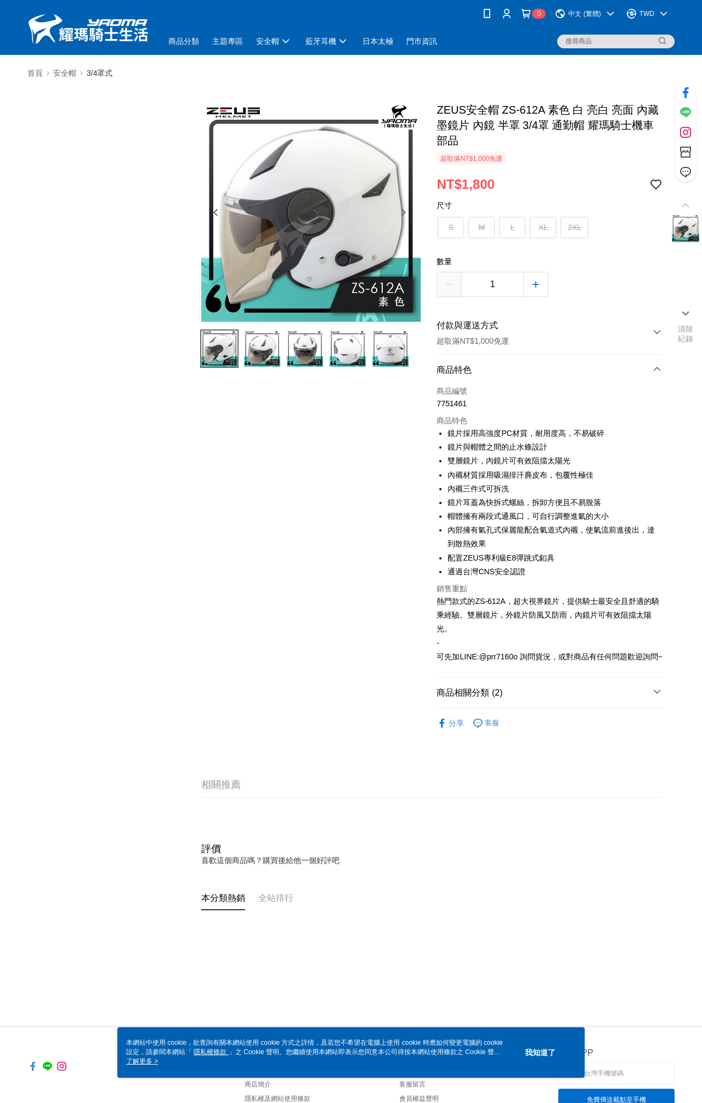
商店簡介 (258, 1084)
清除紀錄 (686, 333)
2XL (574, 227)
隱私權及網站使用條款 (277, 1098)
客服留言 (412, 1084)
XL (543, 227)
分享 (450, 723)
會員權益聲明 (419, 1098)
